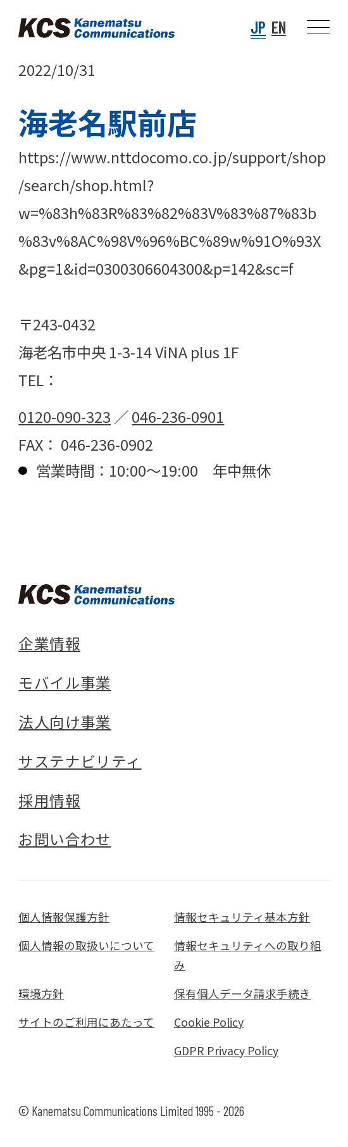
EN (278, 27)
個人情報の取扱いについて (86, 945)
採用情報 (49, 800)
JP (258, 27)
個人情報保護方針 (63, 917)
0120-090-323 (64, 416)
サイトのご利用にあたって (86, 1022)
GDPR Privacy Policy (226, 1050)
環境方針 (41, 993)
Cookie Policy (209, 1022)
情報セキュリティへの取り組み (247, 955)
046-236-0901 (178, 416)
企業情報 (49, 643)
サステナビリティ (79, 761)
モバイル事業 (64, 682)
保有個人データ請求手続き (242, 993)
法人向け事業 (64, 721)
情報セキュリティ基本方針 (242, 917)
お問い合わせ (64, 838)
